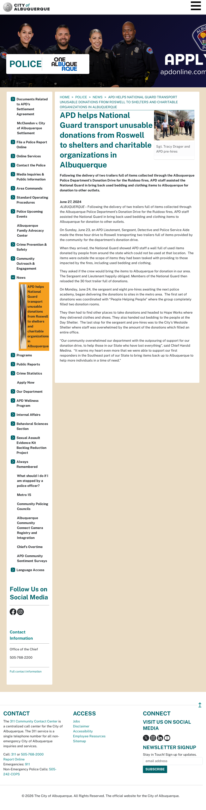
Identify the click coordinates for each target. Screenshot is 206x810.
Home (65, 97)
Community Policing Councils (32, 506)
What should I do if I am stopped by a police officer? (32, 481)
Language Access (30, 570)
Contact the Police (31, 165)
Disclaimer (81, 726)
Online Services (29, 156)
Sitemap (79, 741)
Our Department (30, 392)
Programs (24, 355)
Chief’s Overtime (30, 547)
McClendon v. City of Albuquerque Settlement (31, 128)
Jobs (76, 721)
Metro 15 (24, 495)
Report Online (14, 759)
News (98, 97)
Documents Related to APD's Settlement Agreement (32, 106)
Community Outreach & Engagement (26, 263)
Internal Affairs (28, 415)
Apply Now (26, 382)
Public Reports (28, 364)
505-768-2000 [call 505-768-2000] (32, 754)
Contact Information (21, 635)
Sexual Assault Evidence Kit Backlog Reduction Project (31, 445)
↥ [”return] (200, 705)
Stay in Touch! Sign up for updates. (170, 755)
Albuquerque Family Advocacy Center (30, 230)
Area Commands (29, 188)
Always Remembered (27, 464)
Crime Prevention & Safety (32, 247)
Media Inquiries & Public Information (31, 176)
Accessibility (83, 731)
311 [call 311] (13, 754)
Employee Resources (89, 736)
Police (81, 97)
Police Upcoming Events (30, 214)
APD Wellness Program (27, 403)
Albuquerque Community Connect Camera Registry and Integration (30, 528)
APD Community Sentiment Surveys (32, 558)
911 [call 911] (27, 764)
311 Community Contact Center (33, 721)
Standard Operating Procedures (32, 200)
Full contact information (26, 671)
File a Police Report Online (32, 144)
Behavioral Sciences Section (32, 426)
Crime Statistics (29, 373)
